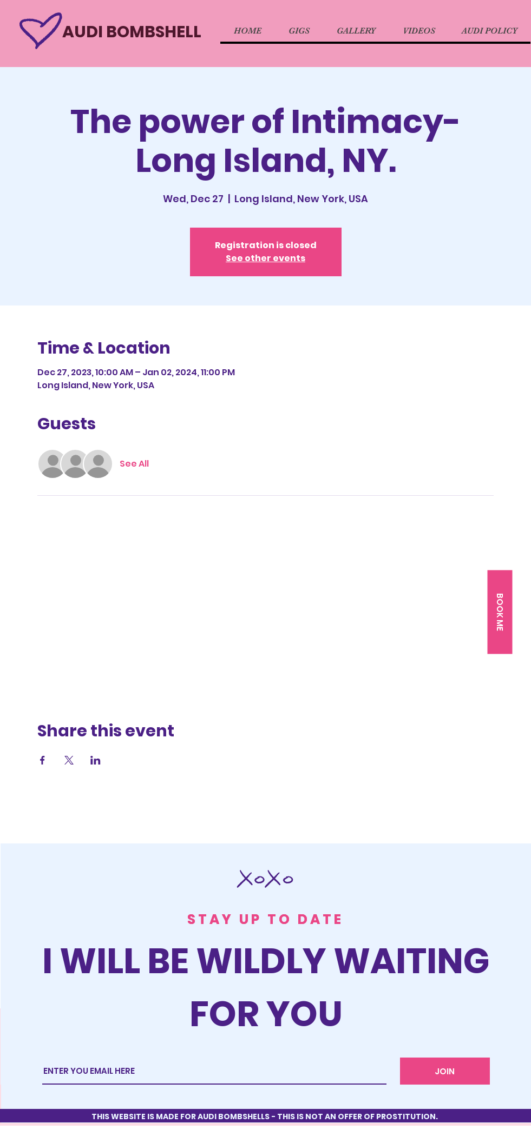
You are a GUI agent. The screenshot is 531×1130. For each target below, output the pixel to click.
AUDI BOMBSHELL (131, 32)
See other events (265, 258)
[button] (499, 612)
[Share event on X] (69, 760)
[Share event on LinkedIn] (95, 760)
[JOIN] (445, 1071)
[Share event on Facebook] (42, 760)
